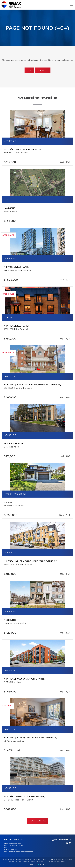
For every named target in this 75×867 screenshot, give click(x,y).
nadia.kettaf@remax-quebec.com (21, 852)
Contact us (42, 70)
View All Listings (37, 821)
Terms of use (45, 861)
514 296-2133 (13, 849)
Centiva (41, 864)
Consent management (58, 861)
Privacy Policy (35, 861)
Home (29, 70)
